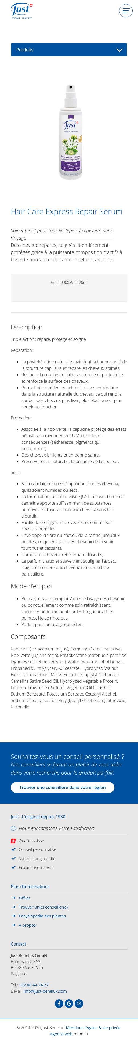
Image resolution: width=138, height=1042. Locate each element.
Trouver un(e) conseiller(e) (43, 907)
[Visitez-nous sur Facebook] (59, 1003)
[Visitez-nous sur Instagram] (79, 1003)
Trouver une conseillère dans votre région (62, 787)
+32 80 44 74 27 (34, 984)
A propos (27, 925)
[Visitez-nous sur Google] (69, 1003)
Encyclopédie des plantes (42, 915)
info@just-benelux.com (45, 991)
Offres (24, 897)
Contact (18, 944)
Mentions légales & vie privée (93, 1027)
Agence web (61, 1033)
